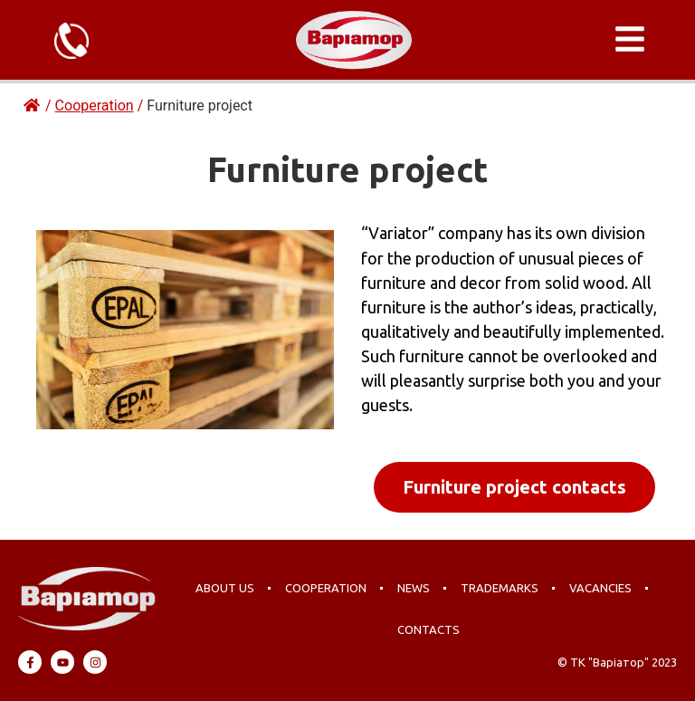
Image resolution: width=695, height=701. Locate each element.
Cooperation (326, 587)
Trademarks (499, 587)
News (413, 587)
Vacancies (600, 587)
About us (224, 587)
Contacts (428, 629)
